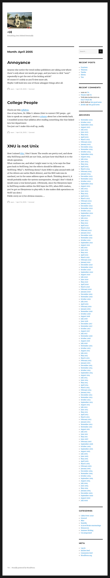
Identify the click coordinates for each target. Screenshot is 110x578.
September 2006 (87, 444)
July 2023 (84, 189)
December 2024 (87, 147)
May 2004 (84, 488)
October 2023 (86, 181)
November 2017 (86, 326)
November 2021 (86, 238)
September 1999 (87, 496)
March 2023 (85, 198)
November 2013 (86, 397)
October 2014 (86, 370)
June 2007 (84, 439)
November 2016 (87, 336)
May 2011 (84, 437)
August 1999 (85, 498)
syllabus (25, 110)
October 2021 (86, 240)
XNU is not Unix (23, 146)
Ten (82, 77)
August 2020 (85, 275)
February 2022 (86, 230)
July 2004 (84, 483)
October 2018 (86, 314)
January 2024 (86, 174)
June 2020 (84, 280)
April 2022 (85, 225)
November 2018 (86, 311)
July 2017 (84, 334)
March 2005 (85, 464)
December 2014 (86, 365)
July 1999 (84, 501)
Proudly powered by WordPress (23, 568)
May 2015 (84, 356)
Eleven (83, 75)
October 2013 (85, 400)
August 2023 (85, 186)
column (43, 116)
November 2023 (87, 179)
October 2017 (86, 329)
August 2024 (85, 157)
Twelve (83, 72)
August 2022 (85, 216)
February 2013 (86, 419)
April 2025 (85, 137)
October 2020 (86, 270)
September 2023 (87, 184)
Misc (82, 521)
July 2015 (84, 353)
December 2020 (87, 265)
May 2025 (84, 135)
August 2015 (85, 351)
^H (9, 32)
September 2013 (87, 402)
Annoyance (18, 62)
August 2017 (85, 331)
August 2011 (85, 429)
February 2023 (86, 201)
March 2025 (85, 140)
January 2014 (85, 392)
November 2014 (86, 368)
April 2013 (84, 415)
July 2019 (84, 302)
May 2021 (84, 253)
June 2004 (84, 486)
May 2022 (84, 223)
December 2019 (86, 294)
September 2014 (87, 373)
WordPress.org (86, 555)
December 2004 (87, 471)
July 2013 (84, 407)
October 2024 (86, 152)
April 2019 (84, 304)
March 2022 (85, 228)
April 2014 (84, 385)
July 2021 (84, 248)
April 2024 (85, 167)
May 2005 (84, 459)
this (22, 153)
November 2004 (87, 474)
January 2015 (85, 363)
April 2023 (84, 196)
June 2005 (84, 456)
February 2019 (86, 307)
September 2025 (87, 125)
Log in (83, 548)
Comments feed (87, 553)
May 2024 (84, 164)
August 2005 (85, 451)
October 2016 (86, 338)
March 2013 (85, 417)
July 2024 (84, 159)
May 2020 (84, 282)
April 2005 (85, 461)
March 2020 (85, 287)
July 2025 (84, 130)
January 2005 (86, 469)
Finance (84, 95)
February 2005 (86, 466)
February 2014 (86, 390)
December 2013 (86, 395)
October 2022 (86, 211)
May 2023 (84, 194)
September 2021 (87, 243)
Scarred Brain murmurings (91, 526)
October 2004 (86, 476)
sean (12, 89)
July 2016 (84, 343)
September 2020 (87, 272)
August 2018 (85, 316)
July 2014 (84, 378)
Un (88, 92)
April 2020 (85, 284)
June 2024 (84, 162)
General (32, 89)
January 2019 (86, 309)
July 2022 (84, 218)
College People (22, 102)
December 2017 (86, 324)
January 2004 (86, 491)
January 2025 (86, 144)
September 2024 (87, 154)
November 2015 (86, 346)
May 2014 (84, 383)
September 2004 (87, 478)
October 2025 (86, 122)
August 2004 (85, 481)
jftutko (83, 105)
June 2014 (84, 380)
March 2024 (85, 169)
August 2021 (85, 245)
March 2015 (85, 358)
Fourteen (84, 67)
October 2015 (86, 348)
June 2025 (84, 132)
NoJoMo (84, 523)
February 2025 (86, 142)
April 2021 (84, 255)
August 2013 (85, 405)
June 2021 (84, 250)
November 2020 (87, 267)
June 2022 (84, 221)
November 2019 (87, 297)
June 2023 (84, 191)
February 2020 (86, 289)
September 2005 (87, 449)
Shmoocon (85, 528)
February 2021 (86, 260)
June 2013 (84, 410)
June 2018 (84, 321)
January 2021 (85, 262)
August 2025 (85, 127)
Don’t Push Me (86, 100)
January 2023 (86, 203)
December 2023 (86, 176)
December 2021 (86, 235)
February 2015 (86, 361)
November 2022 (87, 208)
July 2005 (84, 454)
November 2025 (87, 120)
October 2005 (86, 447)
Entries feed (85, 551)
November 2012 (86, 424)
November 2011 (86, 427)
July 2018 (84, 319)
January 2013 (85, 422)
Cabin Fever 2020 (87, 516)
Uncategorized (86, 533)
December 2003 (86, 493)
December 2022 (87, 206)
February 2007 (86, 442)
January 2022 (86, 233)
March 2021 (85, 257)
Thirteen (84, 70)
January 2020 (86, 292)
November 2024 (87, 149)
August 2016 (85, 341)
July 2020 (84, 277)
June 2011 (84, 434)
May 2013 (84, 412)
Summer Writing (87, 530)
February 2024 (86, 171)
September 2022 (87, 213)
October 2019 (86, 299)
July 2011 (84, 432)
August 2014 (85, 375)
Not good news (96, 102)
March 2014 (85, 388)
